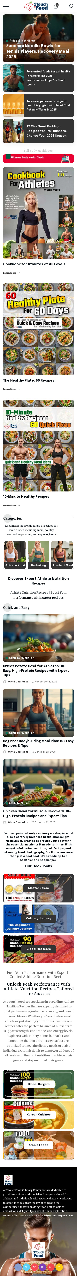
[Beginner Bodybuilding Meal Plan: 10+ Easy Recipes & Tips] (38, 713)
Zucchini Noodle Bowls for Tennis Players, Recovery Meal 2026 (37, 51)
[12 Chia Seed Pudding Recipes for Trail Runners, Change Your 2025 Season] (13, 131)
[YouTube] (51, 1267)
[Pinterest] (34, 1267)
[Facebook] (18, 1267)
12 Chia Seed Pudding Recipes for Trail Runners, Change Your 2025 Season (47, 131)
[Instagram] (42, 1267)
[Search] (71, 6)
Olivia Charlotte (18, 682)
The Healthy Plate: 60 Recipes (28, 380)
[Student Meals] (62, 555)
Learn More (11, 273)
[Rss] (59, 1267)
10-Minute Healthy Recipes (26, 496)
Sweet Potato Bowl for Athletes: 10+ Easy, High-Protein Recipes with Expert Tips (36, 671)
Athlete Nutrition (22, 41)
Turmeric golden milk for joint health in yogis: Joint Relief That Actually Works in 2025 (48, 105)
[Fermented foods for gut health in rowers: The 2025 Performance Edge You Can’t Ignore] (13, 78)
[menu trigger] (7, 6)
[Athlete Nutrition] (15, 555)
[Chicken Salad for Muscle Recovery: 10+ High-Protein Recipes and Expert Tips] (38, 783)
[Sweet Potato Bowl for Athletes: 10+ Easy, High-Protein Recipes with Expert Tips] (38, 638)
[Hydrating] (38, 555)
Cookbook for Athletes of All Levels (34, 264)
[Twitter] (26, 1267)
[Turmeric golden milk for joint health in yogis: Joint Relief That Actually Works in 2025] (13, 105)
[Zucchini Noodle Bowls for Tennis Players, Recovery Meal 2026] (38, 38)
